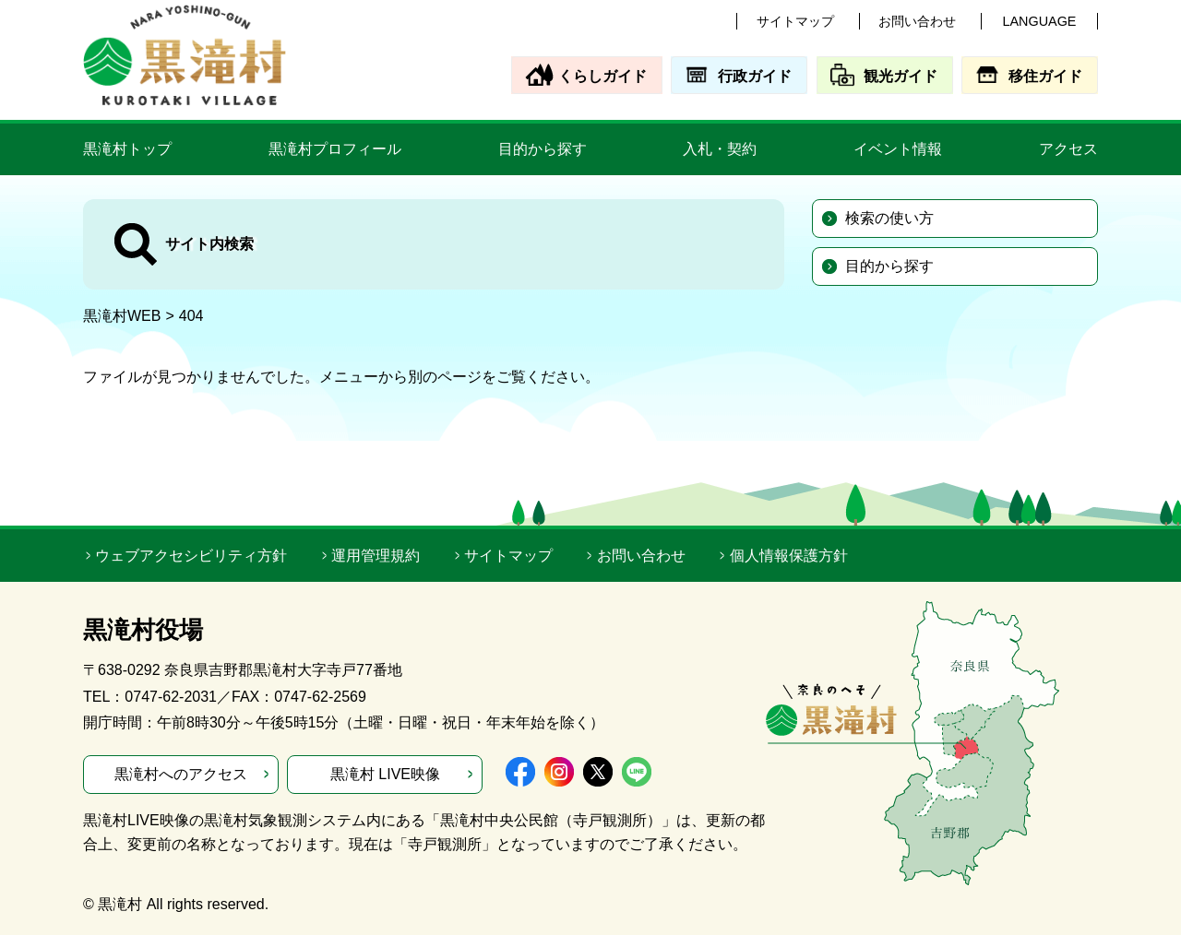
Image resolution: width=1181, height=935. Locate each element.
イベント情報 (897, 149)
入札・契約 (720, 149)
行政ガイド (755, 76)
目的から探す (542, 149)
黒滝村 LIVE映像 (385, 774)
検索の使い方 (889, 218)
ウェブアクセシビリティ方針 (191, 555)
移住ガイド (1045, 76)
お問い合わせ (917, 21)
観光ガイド (900, 76)
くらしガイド (602, 76)
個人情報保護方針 (789, 555)
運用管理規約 (375, 555)
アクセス (1068, 149)
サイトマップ (795, 21)
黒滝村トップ (127, 149)
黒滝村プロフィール (334, 149)
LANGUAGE (1040, 21)
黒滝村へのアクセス (180, 774)
